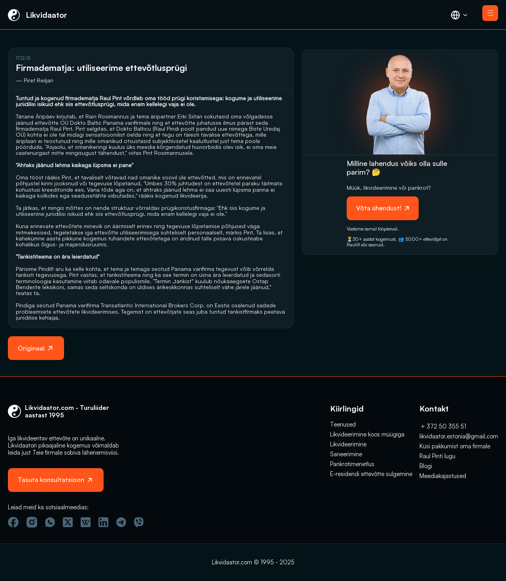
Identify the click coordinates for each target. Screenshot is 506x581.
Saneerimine (346, 454)
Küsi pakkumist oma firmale (454, 446)
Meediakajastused (442, 476)
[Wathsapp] (50, 522)
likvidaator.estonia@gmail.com (458, 436)
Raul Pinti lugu (437, 456)
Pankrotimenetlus (352, 464)
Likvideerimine (348, 444)
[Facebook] (13, 522)
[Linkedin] (103, 522)
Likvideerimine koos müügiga (367, 434)
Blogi (425, 466)
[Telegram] (121, 522)
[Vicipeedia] (86, 522)
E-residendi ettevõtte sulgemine (371, 474)
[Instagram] (31, 522)
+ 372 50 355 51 (442, 426)
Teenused (343, 424)
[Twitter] (68, 522)
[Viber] (138, 522)
